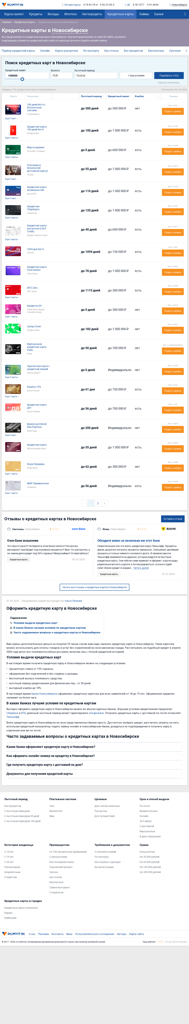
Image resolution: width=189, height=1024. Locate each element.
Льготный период (84, 70)
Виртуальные (147, 831)
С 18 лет (9, 851)
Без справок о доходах (108, 862)
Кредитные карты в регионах (21, 907)
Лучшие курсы (71, 4)
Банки (158, 14)
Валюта (55, 70)
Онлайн (45, 51)
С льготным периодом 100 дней (22, 821)
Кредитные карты (120, 14)
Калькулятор (147, 851)
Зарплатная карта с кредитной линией (38, 368)
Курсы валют (14, 14)
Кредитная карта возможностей (37, 189)
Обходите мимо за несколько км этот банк (128, 540)
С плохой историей (105, 851)
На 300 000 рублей (150, 872)
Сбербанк (12, 713)
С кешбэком (56, 892)
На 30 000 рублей (149, 856)
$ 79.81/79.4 (90, 4)
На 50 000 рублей (149, 862)
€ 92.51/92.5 (107, 4)
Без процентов (133, 51)
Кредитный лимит (15, 70)
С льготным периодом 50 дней (21, 816)
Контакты (57, 933)
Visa (51, 806)
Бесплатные (156, 51)
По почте (145, 806)
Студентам (10, 877)
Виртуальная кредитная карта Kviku (36, 347)
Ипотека (70, 14)
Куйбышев (10, 917)
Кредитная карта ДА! (37, 406)
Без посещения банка (61, 862)
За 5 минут (146, 821)
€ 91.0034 (152, 4)
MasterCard (55, 811)
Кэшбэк (139, 96)
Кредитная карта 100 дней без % (37, 128)
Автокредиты (92, 14)
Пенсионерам (12, 867)
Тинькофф (12, 716)
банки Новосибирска (44, 693)
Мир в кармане (35, 147)
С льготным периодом (17, 811)
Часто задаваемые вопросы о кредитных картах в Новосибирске (56, 632)
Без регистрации (104, 867)
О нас (32, 933)
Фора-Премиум (35, 464)
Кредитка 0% (34, 305)
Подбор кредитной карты (18, 51)
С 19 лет (9, 856)
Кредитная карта (37, 444)
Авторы (122, 933)
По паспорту (91, 51)
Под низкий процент (61, 867)
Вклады (53, 14)
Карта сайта (136, 933)
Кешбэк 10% (34, 386)
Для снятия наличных (107, 806)
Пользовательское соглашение (94, 933)
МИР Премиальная (38, 483)
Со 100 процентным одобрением (68, 851)
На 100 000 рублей (150, 867)
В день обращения (150, 836)
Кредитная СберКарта (33, 208)
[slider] (22, 79)
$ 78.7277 (138, 4)
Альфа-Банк (96, 713)
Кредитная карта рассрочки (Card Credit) (37, 228)
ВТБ (23, 713)
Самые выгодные (59, 887)
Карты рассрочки (66, 51)
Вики (69, 933)
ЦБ (127, 4)
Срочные (175, 51)
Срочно (53, 872)
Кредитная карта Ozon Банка (37, 268)
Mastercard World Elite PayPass (36, 426)
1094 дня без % (35, 249)
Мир (51, 816)
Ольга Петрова (73, 600)
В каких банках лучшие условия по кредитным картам (49, 627)
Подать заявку (172, 111)
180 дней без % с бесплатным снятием (36, 107)
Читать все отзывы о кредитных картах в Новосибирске (94, 587)
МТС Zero (32, 287)
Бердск (8, 912)
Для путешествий (104, 816)
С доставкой (147, 826)
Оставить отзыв (173, 518)
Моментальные (148, 811)
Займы (144, 14)
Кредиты (35, 14)
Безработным (12, 872)
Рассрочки (101, 811)
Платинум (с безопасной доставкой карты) (37, 168)
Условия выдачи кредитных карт (35, 622)
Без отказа (111, 51)
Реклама (43, 933)
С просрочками (58, 856)
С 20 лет (9, 862)
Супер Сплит (34, 326)
